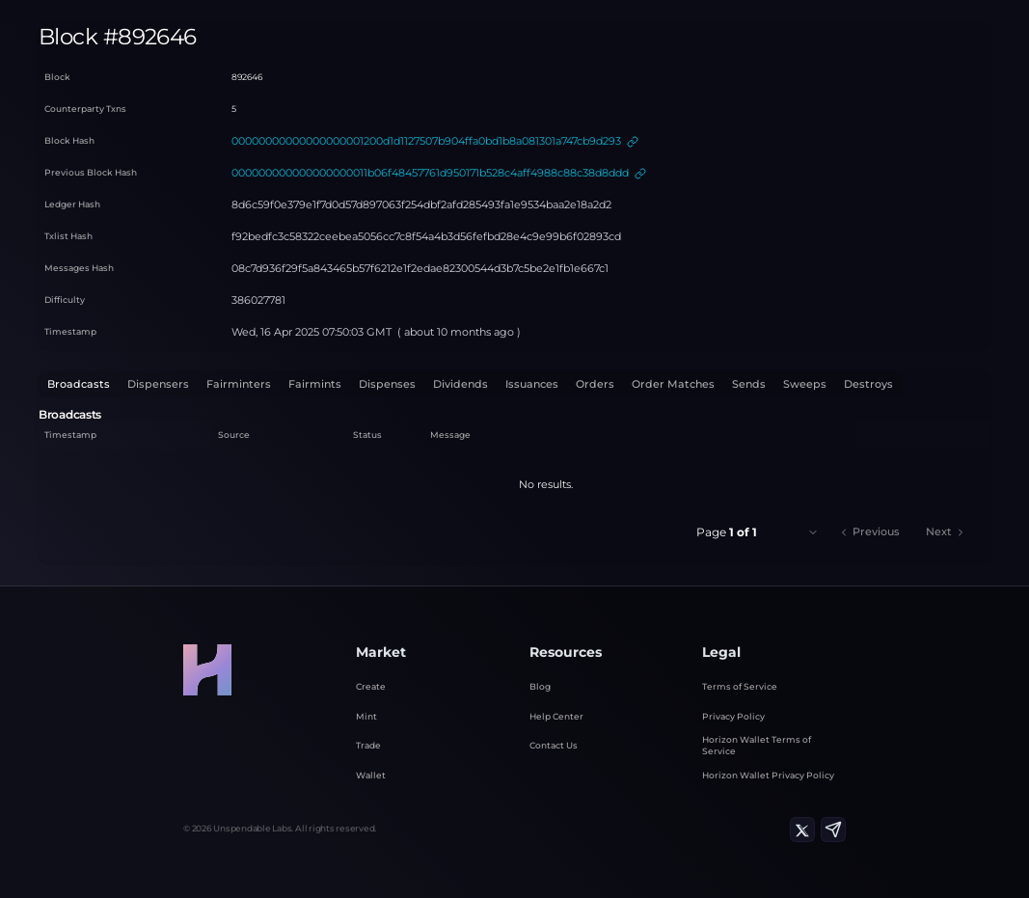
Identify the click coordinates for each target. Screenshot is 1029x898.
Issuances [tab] (459, 382)
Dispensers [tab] (141, 382)
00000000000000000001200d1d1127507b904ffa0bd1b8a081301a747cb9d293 (405, 139)
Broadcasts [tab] (72, 382)
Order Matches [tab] (581, 382)
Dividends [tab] (397, 382)
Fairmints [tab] (272, 382)
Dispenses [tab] (334, 382)
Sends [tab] (647, 382)
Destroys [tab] (752, 382)
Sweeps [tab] (697, 382)
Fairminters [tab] (208, 382)
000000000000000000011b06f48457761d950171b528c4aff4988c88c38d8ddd (404, 171)
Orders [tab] (515, 382)
